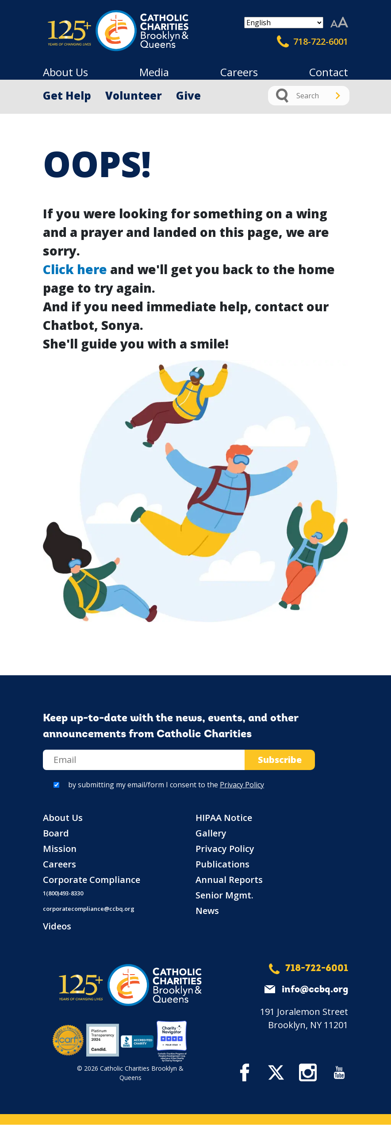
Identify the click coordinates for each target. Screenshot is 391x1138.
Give (188, 95)
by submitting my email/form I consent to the (166, 785)
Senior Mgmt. (224, 895)
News (207, 911)
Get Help (67, 95)
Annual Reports (229, 880)
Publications (222, 864)
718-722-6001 (312, 41)
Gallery (211, 833)
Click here (75, 269)
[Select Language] (283, 22)
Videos (57, 926)
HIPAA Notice (224, 818)
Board (56, 833)
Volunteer (133, 95)
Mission (60, 849)
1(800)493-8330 (63, 893)
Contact (328, 72)
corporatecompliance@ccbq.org (88, 909)
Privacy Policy (242, 785)
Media (154, 72)
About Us (65, 72)
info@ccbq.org (315, 990)
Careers (239, 72)
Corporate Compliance (91, 880)
